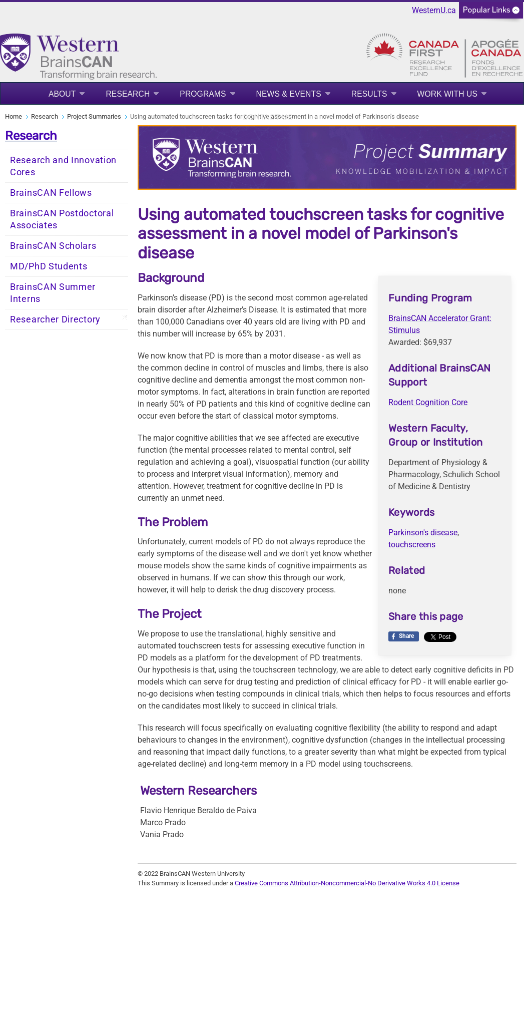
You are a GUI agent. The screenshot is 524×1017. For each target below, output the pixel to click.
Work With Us (447, 94)
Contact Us (267, 117)
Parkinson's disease (422, 532)
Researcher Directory (55, 319)
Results (369, 94)
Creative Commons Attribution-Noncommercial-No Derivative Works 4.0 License (347, 883)
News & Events (288, 94)
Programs (203, 94)
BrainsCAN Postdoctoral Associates (62, 219)
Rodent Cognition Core (427, 402)
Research (128, 94)
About (62, 94)
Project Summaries (94, 116)
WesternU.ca (434, 10)
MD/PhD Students (49, 266)
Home (13, 116)
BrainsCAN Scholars (53, 246)
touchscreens (411, 544)
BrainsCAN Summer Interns (53, 293)
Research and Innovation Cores (63, 166)
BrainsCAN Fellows (51, 193)
